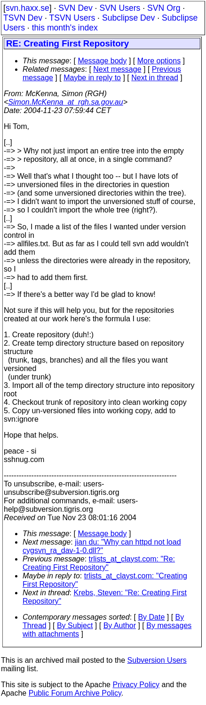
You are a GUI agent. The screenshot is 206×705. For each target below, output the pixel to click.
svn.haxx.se (27, 8)
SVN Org (163, 8)
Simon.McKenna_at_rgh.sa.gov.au (65, 102)
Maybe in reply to (92, 78)
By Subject (75, 625)
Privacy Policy (135, 685)
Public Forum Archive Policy (75, 693)
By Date (151, 617)
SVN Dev (75, 8)
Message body (102, 61)
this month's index (65, 27)
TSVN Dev (22, 18)
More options (159, 61)
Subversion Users (157, 660)
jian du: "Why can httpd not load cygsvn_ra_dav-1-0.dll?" (102, 546)
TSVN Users (72, 18)
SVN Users (119, 8)
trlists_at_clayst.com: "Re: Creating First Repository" (99, 563)
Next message (117, 69)
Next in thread (154, 78)
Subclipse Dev (128, 18)
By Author (119, 625)
